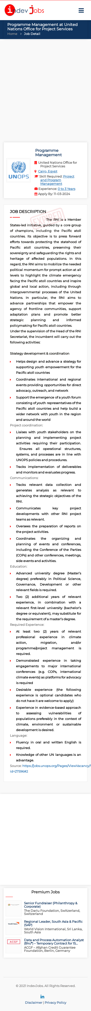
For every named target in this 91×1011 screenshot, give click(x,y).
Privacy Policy (55, 1002)
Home (12, 34)
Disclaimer (33, 1002)
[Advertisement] (45, 89)
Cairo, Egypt (47, 171)
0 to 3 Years (66, 189)
